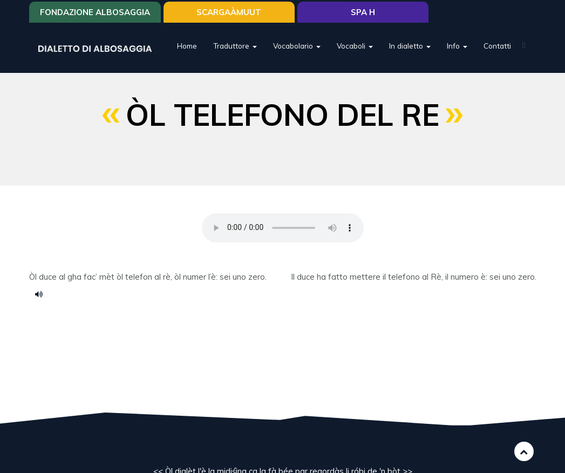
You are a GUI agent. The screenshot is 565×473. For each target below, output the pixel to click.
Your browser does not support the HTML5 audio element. (283, 227)
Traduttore (235, 45)
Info (457, 45)
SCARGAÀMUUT (228, 12)
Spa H (363, 12)
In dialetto (410, 45)
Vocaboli (355, 45)
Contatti (497, 45)
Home (187, 45)
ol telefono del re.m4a (42, 293)
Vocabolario (297, 45)
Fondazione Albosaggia (95, 12)
